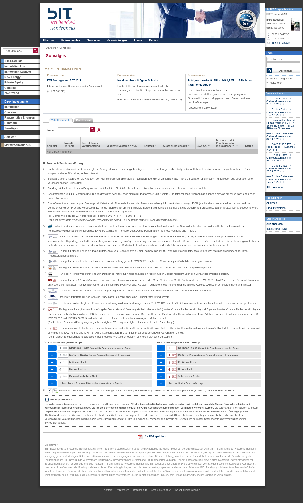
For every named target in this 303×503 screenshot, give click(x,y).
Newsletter (93, 40)
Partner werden (70, 40)
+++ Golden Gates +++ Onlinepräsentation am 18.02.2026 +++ (279, 112)
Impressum (122, 490)
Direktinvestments (16, 101)
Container (10, 87)
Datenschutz (140, 490)
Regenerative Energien (19, 117)
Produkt (68, 143)
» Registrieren (274, 82)
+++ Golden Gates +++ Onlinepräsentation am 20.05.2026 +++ (279, 168)
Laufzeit (150, 145)
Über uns (48, 40)
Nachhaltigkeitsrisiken (187, 490)
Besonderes (226, 140)
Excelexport (83, 120)
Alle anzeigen (274, 187)
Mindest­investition (120, 145)
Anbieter (10, 136)
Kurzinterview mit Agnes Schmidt (137, 80)
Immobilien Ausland (17, 71)
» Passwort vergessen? (279, 78)
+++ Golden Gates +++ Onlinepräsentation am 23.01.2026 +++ (279, 101)
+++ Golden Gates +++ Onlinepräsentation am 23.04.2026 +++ (279, 158)
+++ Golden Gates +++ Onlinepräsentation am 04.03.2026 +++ (279, 136)
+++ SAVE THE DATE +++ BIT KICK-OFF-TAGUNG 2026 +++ (281, 147)
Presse (138, 40)
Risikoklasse (227, 145)
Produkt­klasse (90, 143)
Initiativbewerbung (276, 228)
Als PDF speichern (155, 436)
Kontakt (154, 40)
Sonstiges (11, 128)
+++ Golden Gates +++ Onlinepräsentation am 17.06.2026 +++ (279, 179)
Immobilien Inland (16, 66)
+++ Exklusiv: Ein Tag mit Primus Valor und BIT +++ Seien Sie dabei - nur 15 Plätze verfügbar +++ (281, 124)
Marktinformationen (17, 145)
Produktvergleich (276, 207)
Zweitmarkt (11, 93)
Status (249, 145)
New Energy (12, 77)
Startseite (51, 47)
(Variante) (69, 145)
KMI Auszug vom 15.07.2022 (64, 80)
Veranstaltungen (275, 93)
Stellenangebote (275, 218)
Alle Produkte (13, 61)
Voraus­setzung (91, 145)
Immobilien (11, 107)
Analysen (271, 203)
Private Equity (13, 82)
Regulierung (225, 143)
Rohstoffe (10, 123)
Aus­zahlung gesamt (176, 145)
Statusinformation (161, 490)
